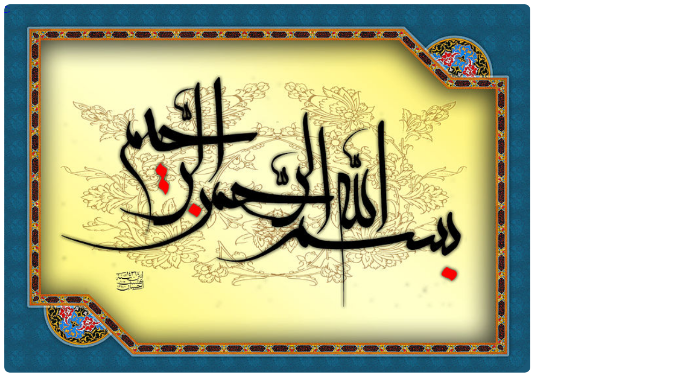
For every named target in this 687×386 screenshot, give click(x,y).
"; (7, 8)
